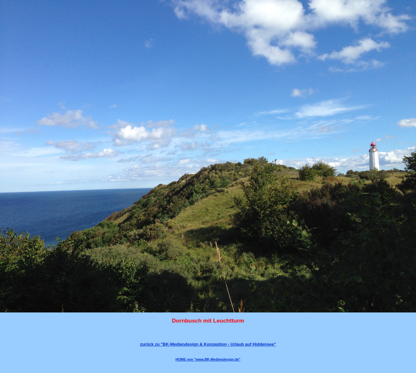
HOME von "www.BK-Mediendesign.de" (208, 359)
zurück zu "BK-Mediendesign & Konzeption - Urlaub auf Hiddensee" (208, 344)
